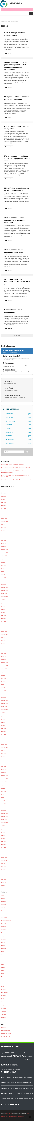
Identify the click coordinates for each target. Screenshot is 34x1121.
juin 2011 (3, 794)
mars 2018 (3, 540)
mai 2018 (3, 533)
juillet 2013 (3, 716)
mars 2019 (3, 502)
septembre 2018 (4, 521)
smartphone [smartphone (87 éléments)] (3, 1062)
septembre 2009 (4, 860)
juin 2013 (3, 719)
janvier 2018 (3, 546)
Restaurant (3, 995)
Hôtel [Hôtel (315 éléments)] (25, 1056)
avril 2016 (3, 612)
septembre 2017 (4, 559)
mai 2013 (3, 722)
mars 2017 (3, 577)
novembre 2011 (4, 778)
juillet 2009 (3, 866)
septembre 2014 (4, 672)
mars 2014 (3, 690)
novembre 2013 (4, 703)
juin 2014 (3, 681)
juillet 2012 (3, 753)
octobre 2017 (4, 555)
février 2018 (3, 543)
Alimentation (3, 901)
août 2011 (3, 788)
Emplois (3, 932)
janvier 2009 (3, 885)
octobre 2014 (4, 668)
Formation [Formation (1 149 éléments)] (17, 1055)
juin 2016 (3, 606)
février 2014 (3, 694)
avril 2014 (3, 687)
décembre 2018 (4, 511)
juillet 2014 (3, 678)
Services (3, 1001)
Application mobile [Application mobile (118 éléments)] (19, 1053)
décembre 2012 (4, 737)
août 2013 (3, 712)
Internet (18, 425)
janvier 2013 (3, 734)
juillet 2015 (3, 640)
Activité (2, 895)
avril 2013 (3, 725)
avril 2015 (3, 650)
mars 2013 (3, 728)
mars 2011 (3, 803)
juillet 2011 (3, 791)
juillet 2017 (3, 565)
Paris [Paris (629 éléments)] (27, 1059)
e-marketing (3, 926)
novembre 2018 (4, 515)
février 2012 (3, 769)
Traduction (3, 1014)
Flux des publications (5, 1030)
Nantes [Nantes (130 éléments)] (22, 1060)
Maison (2, 964)
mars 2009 (3, 879)
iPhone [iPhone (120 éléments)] (11, 1060)
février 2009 (3, 882)
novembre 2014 (4, 665)
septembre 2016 (4, 596)
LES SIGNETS (21, 1116)
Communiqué (4, 917)
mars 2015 (3, 653)
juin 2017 (3, 568)
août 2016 (3, 599)
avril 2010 (3, 838)
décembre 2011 (4, 775)
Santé (2, 998)
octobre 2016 (4, 593)
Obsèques (3, 983)
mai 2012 (3, 759)
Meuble (2, 970)
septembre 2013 (4, 709)
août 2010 (3, 825)
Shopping (18, 436)
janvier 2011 (3, 810)
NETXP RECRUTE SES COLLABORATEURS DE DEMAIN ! (17, 282)
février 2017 (3, 581)
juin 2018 (3, 530)
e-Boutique (3, 923)
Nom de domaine (4, 979)
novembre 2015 (4, 628)
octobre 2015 (4, 631)
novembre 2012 (4, 741)
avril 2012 (3, 763)
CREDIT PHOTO (4, 1116)
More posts (17, 335)
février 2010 (3, 844)
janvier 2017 (3, 584)
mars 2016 (3, 615)
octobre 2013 (4, 706)
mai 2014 (3, 684)
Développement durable (6, 920)
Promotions (3, 989)
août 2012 (3, 750)
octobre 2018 (4, 518)
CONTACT (29, 1114)
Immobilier (18, 417)
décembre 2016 (4, 587)
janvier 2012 (3, 772)
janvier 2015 (3, 659)
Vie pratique (18, 443)
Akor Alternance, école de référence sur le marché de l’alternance (14, 220)
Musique (3, 976)
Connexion (3, 1027)
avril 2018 (3, 537)
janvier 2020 (3, 496)
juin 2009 (3, 869)
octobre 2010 (4, 819)
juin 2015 (3, 643)
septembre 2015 (4, 634)
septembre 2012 (4, 747)
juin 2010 (3, 832)
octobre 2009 (4, 857)
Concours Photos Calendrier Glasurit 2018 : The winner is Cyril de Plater (15, 467)
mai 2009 (3, 872)
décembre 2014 (4, 662)
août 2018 (3, 524)
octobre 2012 (4, 744)
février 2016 (3, 618)
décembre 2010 (4, 813)
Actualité (3, 898)
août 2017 (3, 562)
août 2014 (3, 675)
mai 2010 (3, 835)
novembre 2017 (4, 552)
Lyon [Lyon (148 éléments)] (14, 1060)
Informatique (18, 421)
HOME (28, 1113)
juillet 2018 (3, 527)
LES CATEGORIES (13, 1116)
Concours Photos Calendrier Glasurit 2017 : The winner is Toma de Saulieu (16, 479)
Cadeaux (3, 914)
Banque (2, 910)
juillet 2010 (3, 829)
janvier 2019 (3, 508)
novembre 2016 (4, 590)
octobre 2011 (4, 781)
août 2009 (3, 863)
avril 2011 (3, 800)
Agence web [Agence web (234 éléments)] (9, 1053)
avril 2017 (3, 574)
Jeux (2, 954)
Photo (2, 986)
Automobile (3, 907)
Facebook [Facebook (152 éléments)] (8, 1056)
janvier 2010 (3, 847)
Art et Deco (3, 904)
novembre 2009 (4, 854)
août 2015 (3, 637)
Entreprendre (4, 936)
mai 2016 (3, 609)
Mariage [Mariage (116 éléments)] (18, 1060)
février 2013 (3, 731)
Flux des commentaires (6, 1033)
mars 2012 (3, 766)
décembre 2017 (4, 549)
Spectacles (3, 1008)
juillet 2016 (3, 603)
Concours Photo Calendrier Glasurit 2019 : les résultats (12, 464)
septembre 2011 (4, 785)
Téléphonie (18, 439)
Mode (2, 973)
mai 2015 (3, 646)
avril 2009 (3, 876)
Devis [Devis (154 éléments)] (3, 1056)
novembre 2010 (4, 816)
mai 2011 (3, 797)
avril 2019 (3, 499)
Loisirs (18, 428)
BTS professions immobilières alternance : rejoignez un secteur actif (17, 158)
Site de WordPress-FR (5, 1036)
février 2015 (3, 656)
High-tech (18, 414)
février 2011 (3, 807)
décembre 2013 (4, 700)
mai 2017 (3, 571)
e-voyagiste (3, 929)
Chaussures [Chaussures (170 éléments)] (28, 1053)
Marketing (18, 432)
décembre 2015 (4, 624)
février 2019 (3, 505)
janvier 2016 (3, 621)
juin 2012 (3, 756)
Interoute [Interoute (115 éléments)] (6, 1060)
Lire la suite (8, 53)
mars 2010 (3, 841)
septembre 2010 (4, 822)
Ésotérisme (3, 939)
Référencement (4, 992)
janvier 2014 (3, 697)
